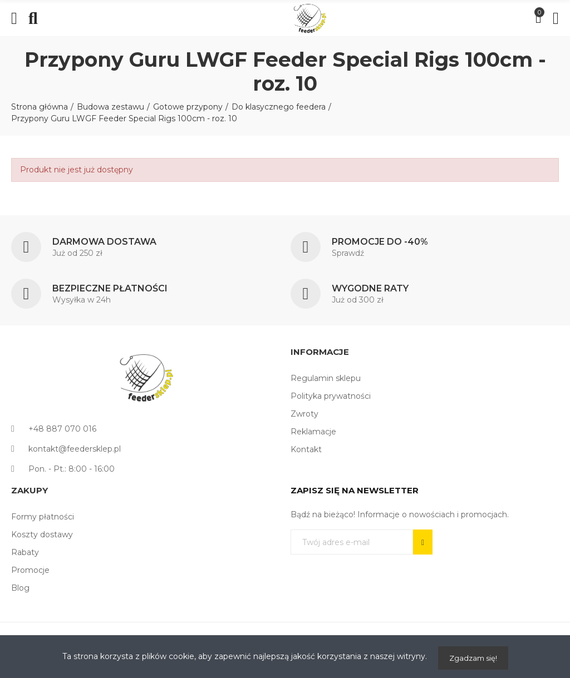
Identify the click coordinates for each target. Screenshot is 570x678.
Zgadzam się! (473, 658)
